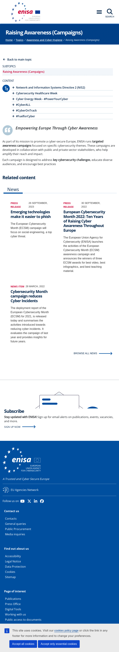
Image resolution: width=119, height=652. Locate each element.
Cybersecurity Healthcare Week (36, 93)
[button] (99, 12)
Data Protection (15, 566)
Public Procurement (18, 529)
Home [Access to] (9, 40)
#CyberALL (23, 105)
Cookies (10, 572)
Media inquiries (15, 534)
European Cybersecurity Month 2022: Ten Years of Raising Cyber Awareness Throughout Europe (84, 220)
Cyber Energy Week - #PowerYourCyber (42, 99)
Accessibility (13, 556)
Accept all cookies (23, 643)
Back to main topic (19, 59)
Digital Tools (13, 609)
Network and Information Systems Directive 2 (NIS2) (50, 87)
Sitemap (10, 577)
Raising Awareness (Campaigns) (23, 72)
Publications (13, 599)
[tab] (13, 190)
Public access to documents (23, 620)
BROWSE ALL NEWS (85, 353)
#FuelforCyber (25, 116)
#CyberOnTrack (26, 110)
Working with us (15, 614)
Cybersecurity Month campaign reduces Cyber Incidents (29, 296)
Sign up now (12, 426)
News (13, 189)
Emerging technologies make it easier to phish (31, 214)
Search (109, 16)
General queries (15, 524)
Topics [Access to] (19, 40)
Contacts (11, 518)
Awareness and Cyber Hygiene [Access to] (44, 40)
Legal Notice (13, 561)
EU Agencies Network (24, 490)
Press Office (13, 604)
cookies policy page (66, 630)
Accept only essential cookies (59, 643)
